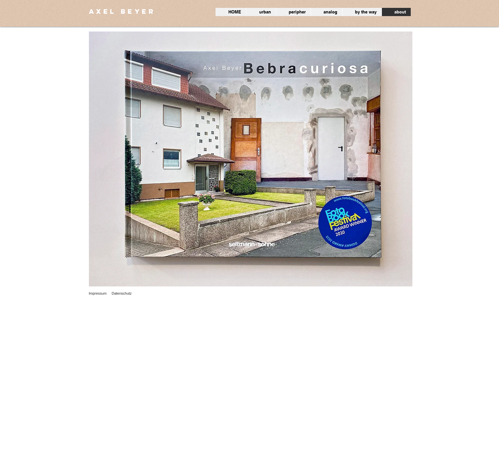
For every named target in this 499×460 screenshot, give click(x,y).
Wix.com (152, 456)
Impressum (98, 293)
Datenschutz (122, 293)
